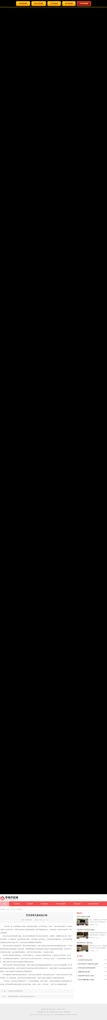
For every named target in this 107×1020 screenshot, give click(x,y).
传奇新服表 (44, 903)
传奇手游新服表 (61, 903)
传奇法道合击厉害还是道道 (86, 968)
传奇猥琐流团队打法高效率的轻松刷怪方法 (21, 996)
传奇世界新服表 (93, 903)
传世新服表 (77, 903)
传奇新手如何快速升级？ (16, 991)
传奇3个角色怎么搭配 (83, 916)
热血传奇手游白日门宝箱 (86, 975)
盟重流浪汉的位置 (84, 972)
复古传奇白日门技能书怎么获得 (88, 964)
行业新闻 (17, 903)
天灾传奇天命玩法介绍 (85, 960)
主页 (4, 903)
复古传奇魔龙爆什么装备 (86, 979)
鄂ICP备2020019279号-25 (71, 1014)
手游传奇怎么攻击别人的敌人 (86, 929)
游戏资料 (30, 903)
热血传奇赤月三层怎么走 (84, 942)
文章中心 (12, 909)
